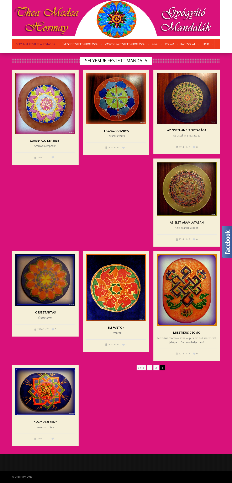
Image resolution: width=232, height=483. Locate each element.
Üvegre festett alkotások (80, 44)
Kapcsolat (187, 44)
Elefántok (116, 327)
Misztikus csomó (186, 332)
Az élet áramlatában (187, 222)
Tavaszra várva (116, 131)
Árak (155, 44)
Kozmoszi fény (45, 422)
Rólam (169, 44)
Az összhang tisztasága (186, 130)
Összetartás (45, 312)
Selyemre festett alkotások (35, 44)
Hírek (205, 44)
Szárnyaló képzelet (45, 141)
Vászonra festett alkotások (125, 44)
